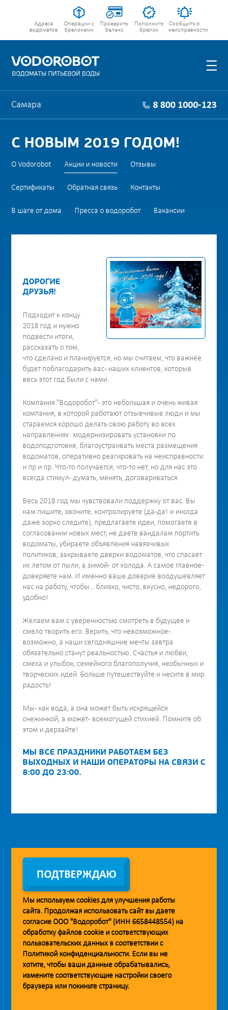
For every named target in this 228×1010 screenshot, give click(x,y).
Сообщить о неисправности (184, 27)
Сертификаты (32, 188)
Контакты (145, 188)
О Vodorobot (31, 164)
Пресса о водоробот (107, 211)
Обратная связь (92, 188)
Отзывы (143, 164)
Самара (26, 105)
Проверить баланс (114, 27)
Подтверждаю (76, 875)
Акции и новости (90, 164)
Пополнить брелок (149, 27)
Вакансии (169, 211)
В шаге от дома (36, 211)
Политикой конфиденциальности (76, 954)
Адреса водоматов (43, 27)
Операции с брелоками (79, 27)
